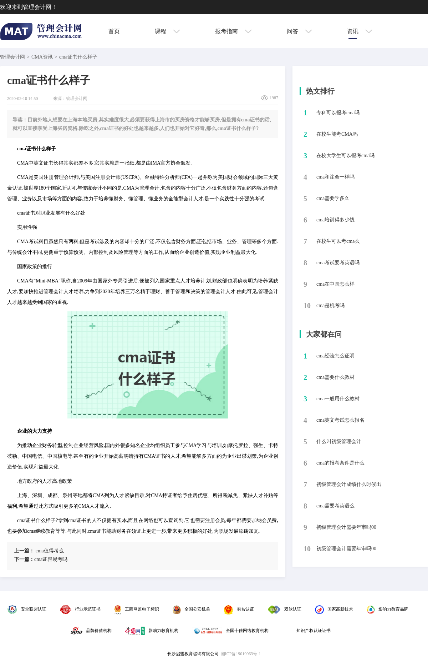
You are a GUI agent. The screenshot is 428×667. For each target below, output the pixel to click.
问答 (299, 31)
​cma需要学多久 (333, 198)
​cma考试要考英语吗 (338, 262)
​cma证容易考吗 (40, 559)
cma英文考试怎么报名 (340, 420)
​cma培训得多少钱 (335, 219)
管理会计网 (12, 57)
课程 (167, 31)
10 (307, 306)
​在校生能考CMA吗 (337, 134)
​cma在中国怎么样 (335, 284)
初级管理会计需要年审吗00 (346, 527)
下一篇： (24, 559)
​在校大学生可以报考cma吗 (345, 155)
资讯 (359, 31)
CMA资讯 (42, 57)
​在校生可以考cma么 (338, 241)
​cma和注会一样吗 (335, 177)
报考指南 (233, 31)
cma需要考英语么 (335, 505)
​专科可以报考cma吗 (338, 112)
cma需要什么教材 (335, 377)
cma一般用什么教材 (338, 398)
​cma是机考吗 (330, 305)
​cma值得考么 (39, 550)
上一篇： (24, 550)
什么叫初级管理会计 (338, 441)
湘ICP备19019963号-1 (241, 653)
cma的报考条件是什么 (340, 463)
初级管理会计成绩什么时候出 (348, 484)
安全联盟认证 (26, 609)
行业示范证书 (80, 609)
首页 (114, 31)
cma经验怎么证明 (335, 355)
